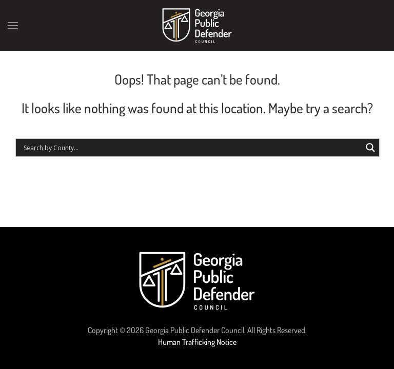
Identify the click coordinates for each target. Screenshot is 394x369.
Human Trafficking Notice (197, 342)
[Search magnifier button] (370, 147)
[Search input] (191, 147)
